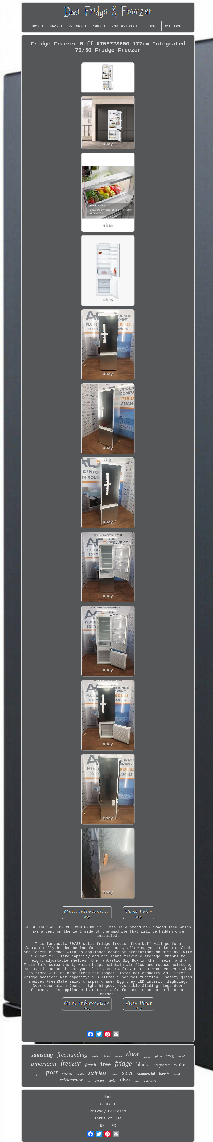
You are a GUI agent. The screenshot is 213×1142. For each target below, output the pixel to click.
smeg (170, 1056)
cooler (114, 1074)
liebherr (147, 1057)
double (80, 1074)
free (105, 1063)
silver (125, 1079)
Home (108, 1097)
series (118, 1056)
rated (181, 1056)
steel (127, 1073)
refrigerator (71, 1079)
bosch (164, 1074)
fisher (39, 1075)
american (43, 1063)
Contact (108, 1104)
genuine (149, 1080)
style (112, 1080)
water (96, 1056)
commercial (146, 1074)
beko (89, 1081)
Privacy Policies (108, 1111)
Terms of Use (108, 1118)
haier (107, 1056)
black (142, 1064)
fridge (123, 1063)
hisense (67, 1074)
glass (158, 1056)
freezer (70, 1063)
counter (99, 1080)
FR (113, 1125)
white (179, 1064)
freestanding (72, 1054)
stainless (97, 1073)
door (132, 1054)
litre (137, 1080)
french (90, 1064)
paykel (176, 1074)
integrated (161, 1065)
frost (52, 1072)
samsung (42, 1054)
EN (102, 1125)
